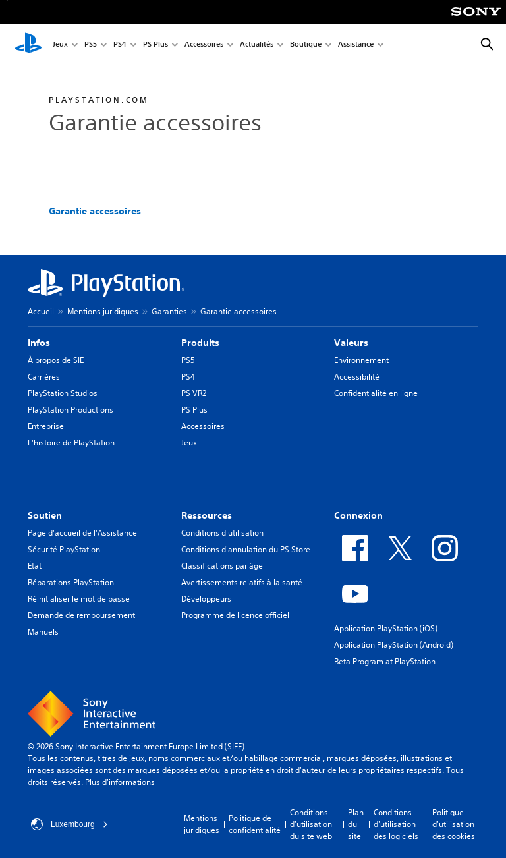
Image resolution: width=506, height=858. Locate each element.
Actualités (256, 45)
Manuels (43, 631)
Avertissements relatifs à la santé (241, 582)
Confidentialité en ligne (376, 393)
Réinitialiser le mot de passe (79, 598)
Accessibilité (357, 376)
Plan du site (356, 824)
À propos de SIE (56, 360)
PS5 (90, 45)
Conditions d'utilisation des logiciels (396, 824)
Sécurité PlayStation (64, 549)
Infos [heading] (39, 343)
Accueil (41, 311)
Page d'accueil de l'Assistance (82, 532)
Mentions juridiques (102, 311)
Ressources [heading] (206, 515)
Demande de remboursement (81, 615)
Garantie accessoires (95, 211)
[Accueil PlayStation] (28, 45)
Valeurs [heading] (351, 343)
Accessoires (203, 45)
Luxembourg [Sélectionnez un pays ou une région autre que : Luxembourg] (69, 824)
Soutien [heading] (45, 515)
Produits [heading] (200, 343)
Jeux (60, 45)
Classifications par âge (222, 565)
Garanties (169, 311)
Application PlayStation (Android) (393, 644)
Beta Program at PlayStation (385, 661)
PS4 (119, 45)
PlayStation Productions (70, 409)
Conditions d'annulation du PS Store (245, 549)
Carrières (44, 376)
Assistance (356, 45)
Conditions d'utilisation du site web (311, 824)
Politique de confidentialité (255, 824)
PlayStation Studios (63, 393)
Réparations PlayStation (71, 582)
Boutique (306, 45)
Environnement (361, 360)
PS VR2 (193, 393)
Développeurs (206, 598)
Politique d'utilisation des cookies (453, 824)
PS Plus (155, 45)
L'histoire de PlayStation (71, 442)
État (35, 565)
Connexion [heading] (358, 515)
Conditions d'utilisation (222, 532)
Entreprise (46, 426)
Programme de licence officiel (235, 615)
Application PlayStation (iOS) (385, 628)
